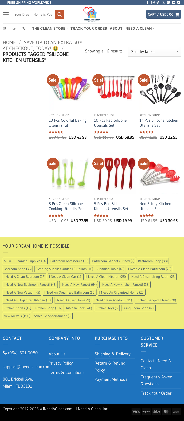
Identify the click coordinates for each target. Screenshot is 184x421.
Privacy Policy (61, 363)
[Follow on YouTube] (178, 2)
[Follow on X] (163, 2)
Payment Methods (111, 379)
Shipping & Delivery (113, 353)
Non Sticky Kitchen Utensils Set (155, 206)
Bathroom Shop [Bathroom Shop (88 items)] (153, 261)
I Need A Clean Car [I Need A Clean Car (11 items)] (65, 276)
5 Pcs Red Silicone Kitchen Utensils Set (111, 206)
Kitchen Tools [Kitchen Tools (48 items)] (79, 308)
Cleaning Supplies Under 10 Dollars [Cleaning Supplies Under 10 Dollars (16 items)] (64, 269)
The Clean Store (50, 28)
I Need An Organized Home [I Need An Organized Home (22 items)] (121, 292)
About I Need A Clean (132, 28)
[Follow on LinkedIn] (173, 2)
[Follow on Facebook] (147, 2)
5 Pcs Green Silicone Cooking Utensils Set (66, 206)
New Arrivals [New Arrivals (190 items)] (17, 316)
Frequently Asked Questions (156, 380)
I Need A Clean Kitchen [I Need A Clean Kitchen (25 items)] (106, 276)
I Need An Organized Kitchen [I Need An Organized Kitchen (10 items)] (28, 300)
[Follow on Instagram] (153, 2)
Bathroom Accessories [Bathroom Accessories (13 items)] (69, 261)
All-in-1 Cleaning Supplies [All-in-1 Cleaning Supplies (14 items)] (25, 261)
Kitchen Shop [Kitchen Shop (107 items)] (48, 308)
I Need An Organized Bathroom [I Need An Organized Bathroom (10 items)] (69, 292)
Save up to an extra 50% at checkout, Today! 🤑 (43, 45)
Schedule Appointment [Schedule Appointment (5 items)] (53, 316)
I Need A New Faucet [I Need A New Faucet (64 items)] (78, 284)
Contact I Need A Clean (156, 364)
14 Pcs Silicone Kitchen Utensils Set (158, 123)
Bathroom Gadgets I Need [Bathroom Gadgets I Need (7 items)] (113, 261)
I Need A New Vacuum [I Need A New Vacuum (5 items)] (22, 292)
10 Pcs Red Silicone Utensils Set (110, 123)
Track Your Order (88, 28)
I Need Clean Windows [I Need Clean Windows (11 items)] (113, 300)
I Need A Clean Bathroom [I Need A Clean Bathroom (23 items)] (149, 269)
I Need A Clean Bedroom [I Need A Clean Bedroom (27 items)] (24, 276)
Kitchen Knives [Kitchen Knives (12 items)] (17, 308)
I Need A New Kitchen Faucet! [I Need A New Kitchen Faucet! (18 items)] (125, 284)
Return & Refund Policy (110, 366)
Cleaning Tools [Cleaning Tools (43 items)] (110, 269)
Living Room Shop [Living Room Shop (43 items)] (138, 308)
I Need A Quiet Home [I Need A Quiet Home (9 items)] (72, 300)
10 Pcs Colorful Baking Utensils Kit (68, 123)
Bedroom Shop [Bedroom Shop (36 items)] (18, 269)
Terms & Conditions (66, 372)
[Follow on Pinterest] (168, 2)
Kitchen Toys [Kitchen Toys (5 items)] (107, 308)
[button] (6, 14)
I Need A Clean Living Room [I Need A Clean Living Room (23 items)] (153, 276)
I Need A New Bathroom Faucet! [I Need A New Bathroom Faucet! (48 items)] (30, 284)
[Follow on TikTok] (158, 2)
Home (9, 42)
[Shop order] (154, 51)
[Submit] (59, 14)
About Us (57, 353)
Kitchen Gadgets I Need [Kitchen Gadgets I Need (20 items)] (156, 300)
